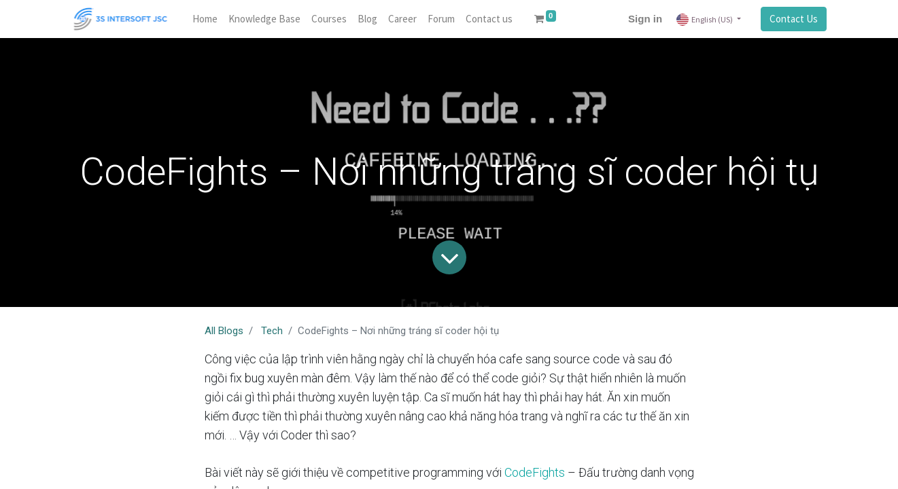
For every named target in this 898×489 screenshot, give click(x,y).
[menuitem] (205, 19)
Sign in (645, 18)
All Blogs (224, 331)
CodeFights (534, 472)
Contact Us (794, 18)
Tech (272, 331)
